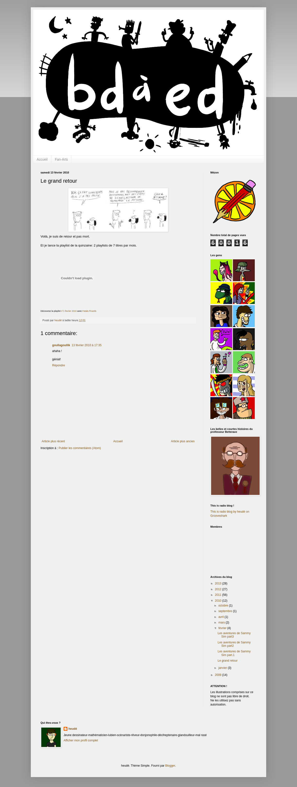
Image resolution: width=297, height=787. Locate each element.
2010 (218, 600)
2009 (218, 675)
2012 (218, 589)
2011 (218, 595)
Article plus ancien (183, 441)
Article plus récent (53, 441)
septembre (225, 611)
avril (221, 617)
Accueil (42, 159)
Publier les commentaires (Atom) (80, 448)
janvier (223, 668)
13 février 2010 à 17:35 (86, 345)
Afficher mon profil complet (81, 740)
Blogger (170, 765)
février (222, 628)
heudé (72, 728)
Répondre (58, 365)
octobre (223, 605)
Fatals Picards (89, 311)
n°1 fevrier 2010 (69, 311)
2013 (218, 583)
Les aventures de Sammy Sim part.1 (234, 653)
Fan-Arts (61, 159)
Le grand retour (228, 660)
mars (222, 622)
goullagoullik (61, 345)
